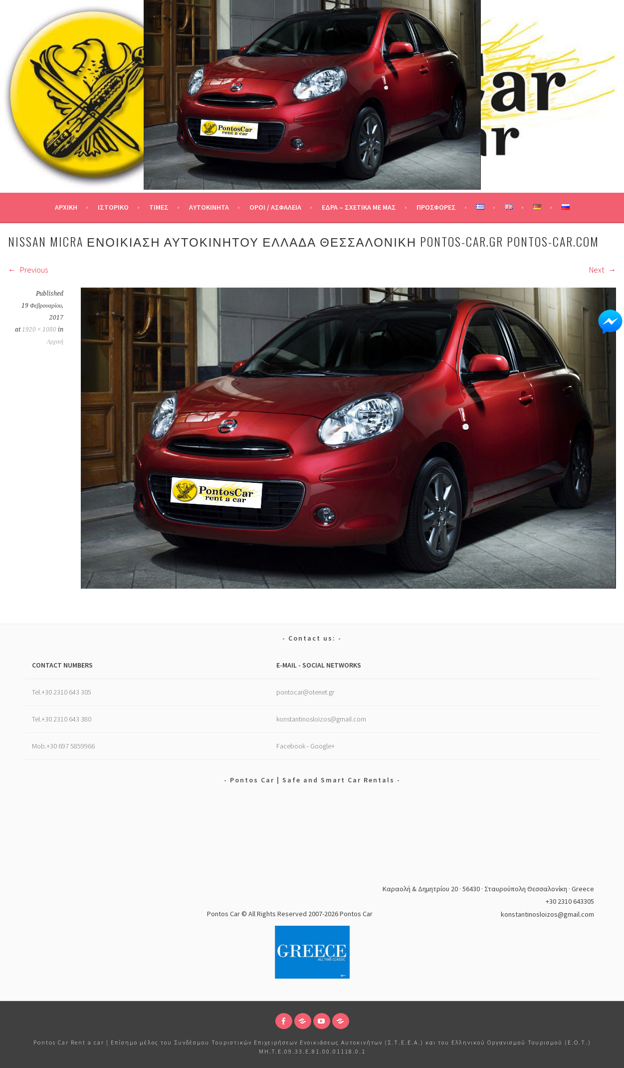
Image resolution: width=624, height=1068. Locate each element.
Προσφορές (436, 207)
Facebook (290, 745)
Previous (28, 270)
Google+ (322, 745)
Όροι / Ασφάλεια (275, 207)
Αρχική (66, 207)
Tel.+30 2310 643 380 (61, 718)
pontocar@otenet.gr (305, 692)
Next (602, 270)
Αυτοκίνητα (209, 207)
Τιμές (159, 207)
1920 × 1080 (39, 329)
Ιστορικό (113, 207)
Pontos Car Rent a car (68, 1042)
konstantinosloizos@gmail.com (321, 718)
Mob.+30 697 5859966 (63, 745)
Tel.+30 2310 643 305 (61, 692)
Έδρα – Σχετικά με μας (359, 207)
